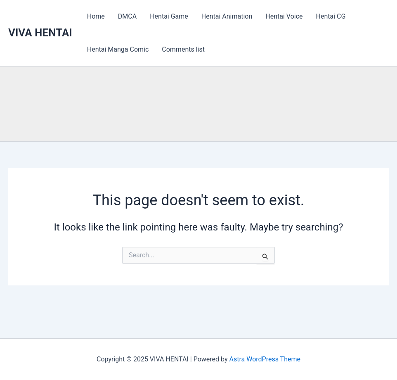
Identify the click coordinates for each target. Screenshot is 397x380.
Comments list (183, 49)
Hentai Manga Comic (118, 49)
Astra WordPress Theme (264, 359)
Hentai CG (331, 16)
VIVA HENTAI (40, 32)
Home (96, 16)
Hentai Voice (283, 16)
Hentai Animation (227, 16)
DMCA (127, 16)
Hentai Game (169, 16)
